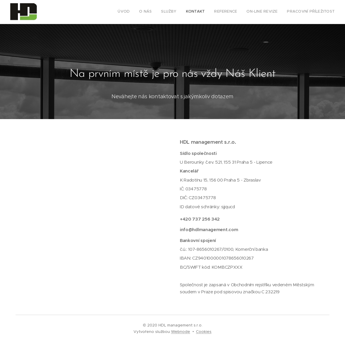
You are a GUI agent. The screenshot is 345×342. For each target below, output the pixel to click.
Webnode (180, 331)
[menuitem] (280, 12)
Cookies (204, 331)
